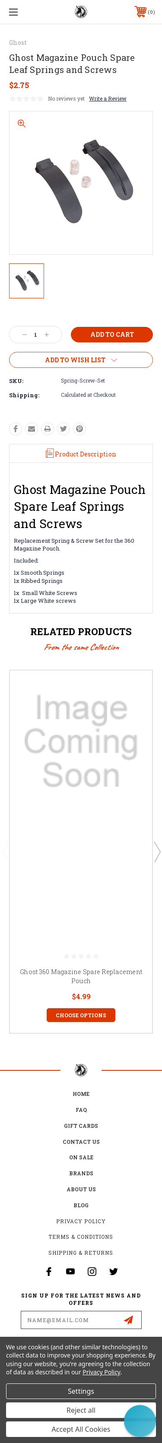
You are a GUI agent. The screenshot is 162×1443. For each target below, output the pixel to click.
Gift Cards (81, 1125)
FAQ (81, 1109)
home (81, 1093)
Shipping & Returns (80, 1252)
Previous (5, 851)
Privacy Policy (81, 1221)
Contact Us (81, 1141)
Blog (81, 1205)
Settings (81, 1391)
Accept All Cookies (81, 1429)
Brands (81, 1173)
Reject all (81, 1410)
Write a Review (108, 98)
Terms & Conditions (80, 1236)
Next (156, 851)
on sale (81, 1157)
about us (81, 1189)
